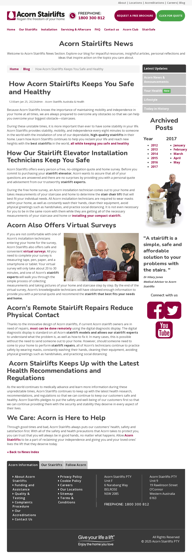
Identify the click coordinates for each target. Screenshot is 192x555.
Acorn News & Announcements (156, 79)
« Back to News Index (23, 452)
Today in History (156, 109)
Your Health (157, 91)
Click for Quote (170, 15)
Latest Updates (155, 68)
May (177, 162)
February (180, 149)
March (178, 154)
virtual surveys (34, 251)
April (177, 158)
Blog (26, 69)
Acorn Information (23, 465)
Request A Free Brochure (135, 15)
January (179, 145)
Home (14, 69)
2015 (154, 158)
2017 (154, 167)
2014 (154, 154)
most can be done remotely (50, 328)
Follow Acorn (76, 465)
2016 (154, 162)
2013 (154, 149)
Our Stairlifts (51, 465)
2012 (154, 145)
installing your (96, 216)
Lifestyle (151, 100)
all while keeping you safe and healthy (99, 143)
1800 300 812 (91, 18)
